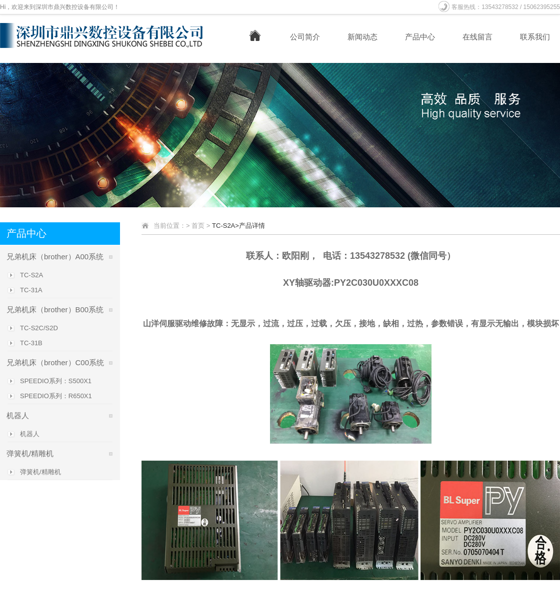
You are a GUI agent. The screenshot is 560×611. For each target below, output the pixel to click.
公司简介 (305, 36)
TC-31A (31, 290)
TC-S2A (31, 275)
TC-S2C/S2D (39, 328)
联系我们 (535, 36)
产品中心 (420, 36)
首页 (198, 225)
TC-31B (31, 343)
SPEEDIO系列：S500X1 (56, 381)
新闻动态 (363, 36)
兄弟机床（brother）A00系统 (55, 256)
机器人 (17, 415)
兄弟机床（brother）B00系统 (55, 309)
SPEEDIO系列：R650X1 (56, 396)
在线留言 (477, 36)
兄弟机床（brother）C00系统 (55, 362)
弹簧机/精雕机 (30, 453)
